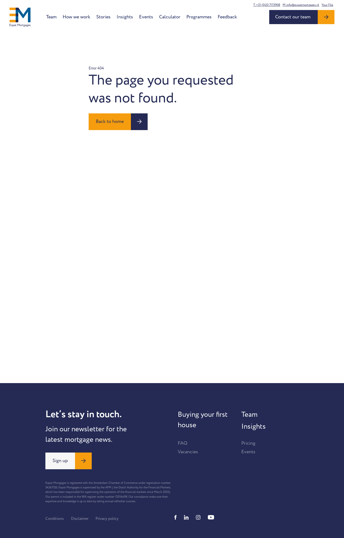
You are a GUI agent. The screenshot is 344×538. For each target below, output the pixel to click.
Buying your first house (203, 420)
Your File (327, 5)
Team (51, 17)
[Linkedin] (186, 517)
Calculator (169, 17)
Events (146, 17)
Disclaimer (79, 518)
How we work (76, 17)
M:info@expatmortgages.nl (301, 5)
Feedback (227, 17)
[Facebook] (175, 517)
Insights (125, 17)
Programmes (199, 17)
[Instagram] (198, 517)
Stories (103, 17)
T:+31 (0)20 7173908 (266, 5)
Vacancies (188, 451)
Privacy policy (107, 518)
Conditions (54, 518)
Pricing (248, 443)
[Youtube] (211, 517)
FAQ (182, 443)
